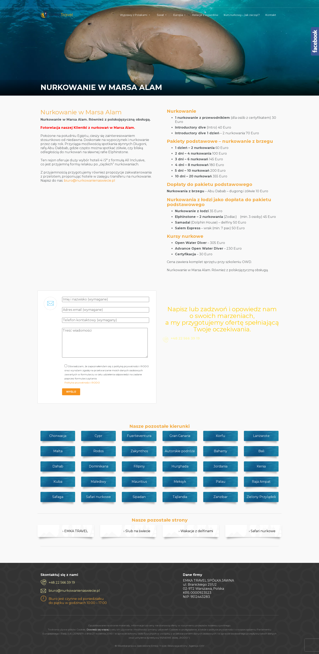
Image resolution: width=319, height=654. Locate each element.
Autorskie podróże (180, 451)
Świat (160, 14)
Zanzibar (220, 497)
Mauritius (139, 482)
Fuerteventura (139, 436)
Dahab (57, 466)
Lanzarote (261, 436)
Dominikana (98, 466)
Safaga (57, 497)
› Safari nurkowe (262, 531)
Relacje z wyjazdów (205, 14)
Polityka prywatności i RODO (82, 382)
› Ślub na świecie (136, 531)
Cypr (98, 436)
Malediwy (98, 482)
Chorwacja (57, 436)
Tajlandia (180, 497)
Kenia (261, 466)
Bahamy (220, 451)
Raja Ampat (261, 482)
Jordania (220, 466)
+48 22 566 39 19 (62, 582)
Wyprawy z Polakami (133, 14)
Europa (178, 14)
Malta (57, 451)
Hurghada (180, 466)
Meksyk (180, 482)
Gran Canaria (179, 436)
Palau (220, 482)
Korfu (220, 436)
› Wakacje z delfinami (196, 531)
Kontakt (270, 14)
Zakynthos (139, 451)
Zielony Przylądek (261, 497)
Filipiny (139, 466)
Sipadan (139, 497)
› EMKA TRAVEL (75, 531)
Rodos (98, 451)
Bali (261, 451)
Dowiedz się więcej (98, 629)
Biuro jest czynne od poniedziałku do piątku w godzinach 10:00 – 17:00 (78, 601)
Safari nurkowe (98, 497)
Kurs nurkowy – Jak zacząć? (242, 14)
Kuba (58, 482)
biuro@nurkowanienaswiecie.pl (89, 180)
